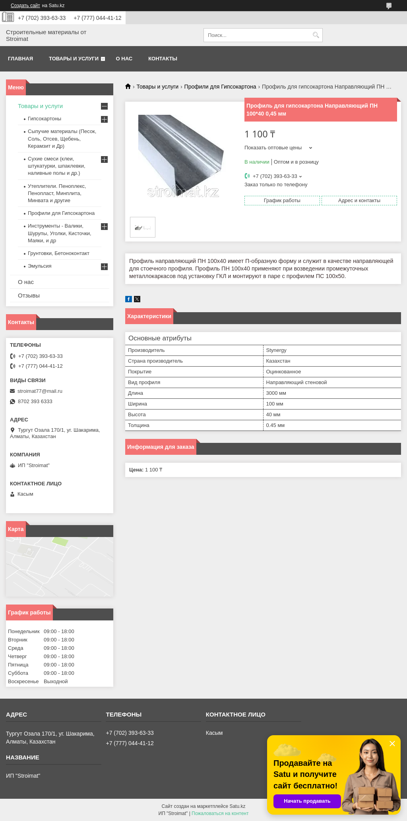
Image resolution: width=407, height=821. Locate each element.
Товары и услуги (74, 59)
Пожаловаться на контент (220, 813)
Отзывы (29, 295)
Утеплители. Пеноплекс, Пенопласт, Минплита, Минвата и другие (57, 193)
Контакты (162, 59)
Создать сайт (25, 5)
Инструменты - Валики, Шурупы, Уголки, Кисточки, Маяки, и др (59, 233)
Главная (20, 59)
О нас (124, 59)
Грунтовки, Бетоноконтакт (58, 253)
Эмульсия (40, 266)
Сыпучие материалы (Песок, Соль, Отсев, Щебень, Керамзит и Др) (62, 138)
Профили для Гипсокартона (220, 86)
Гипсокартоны (44, 119)
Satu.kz (237, 806)
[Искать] (316, 35)
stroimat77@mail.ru (39, 391)
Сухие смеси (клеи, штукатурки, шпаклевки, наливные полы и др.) (56, 166)
